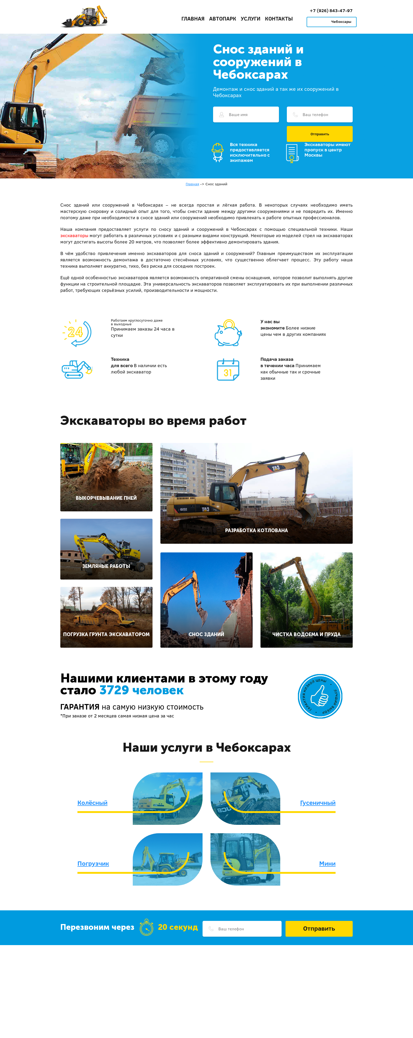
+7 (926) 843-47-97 (331, 10)
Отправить (320, 134)
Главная (193, 18)
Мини (327, 863)
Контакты (279, 18)
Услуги (250, 18)
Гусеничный (318, 802)
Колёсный (92, 802)
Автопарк (222, 18)
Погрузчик (93, 863)
